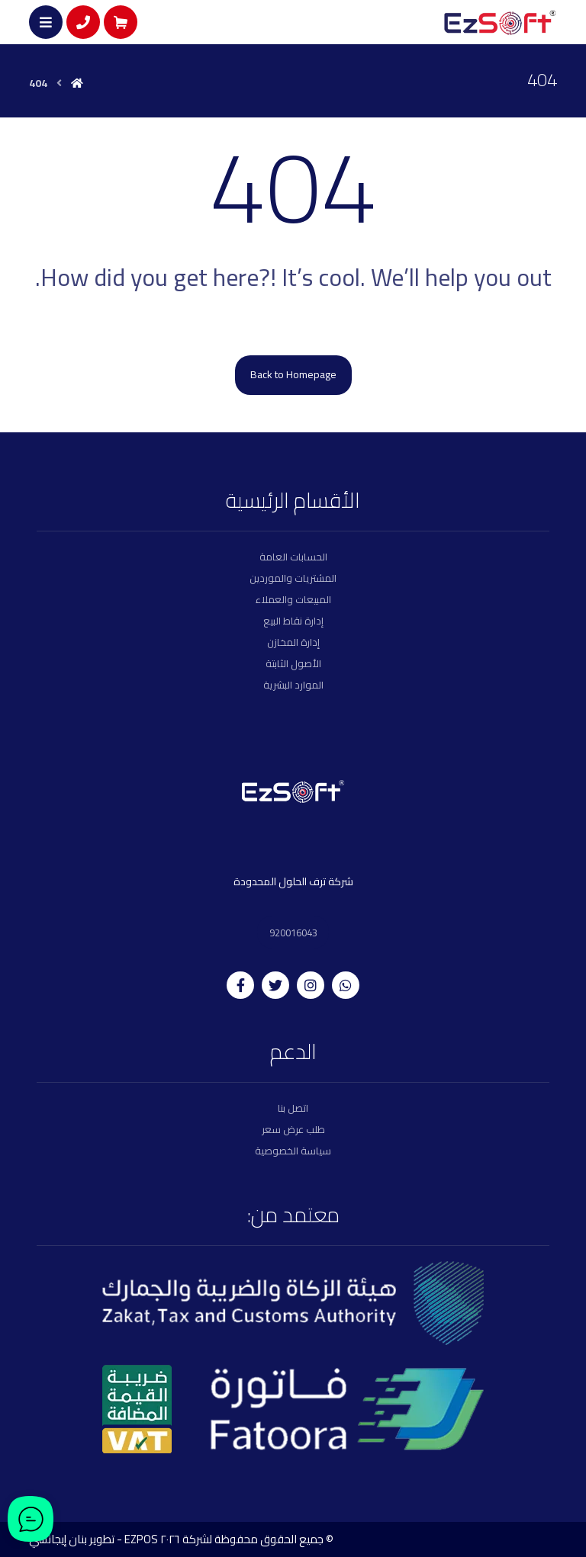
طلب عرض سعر (293, 1128)
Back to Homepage (293, 374)
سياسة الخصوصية (293, 1150)
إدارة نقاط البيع (293, 621)
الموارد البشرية (293, 685)
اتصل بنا (293, 1107)
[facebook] (240, 983)
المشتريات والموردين (293, 578)
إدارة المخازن (293, 642)
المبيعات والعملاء (293, 599)
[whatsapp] (345, 983)
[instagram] (310, 983)
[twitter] (275, 983)
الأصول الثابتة (293, 663)
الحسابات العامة (293, 556)
